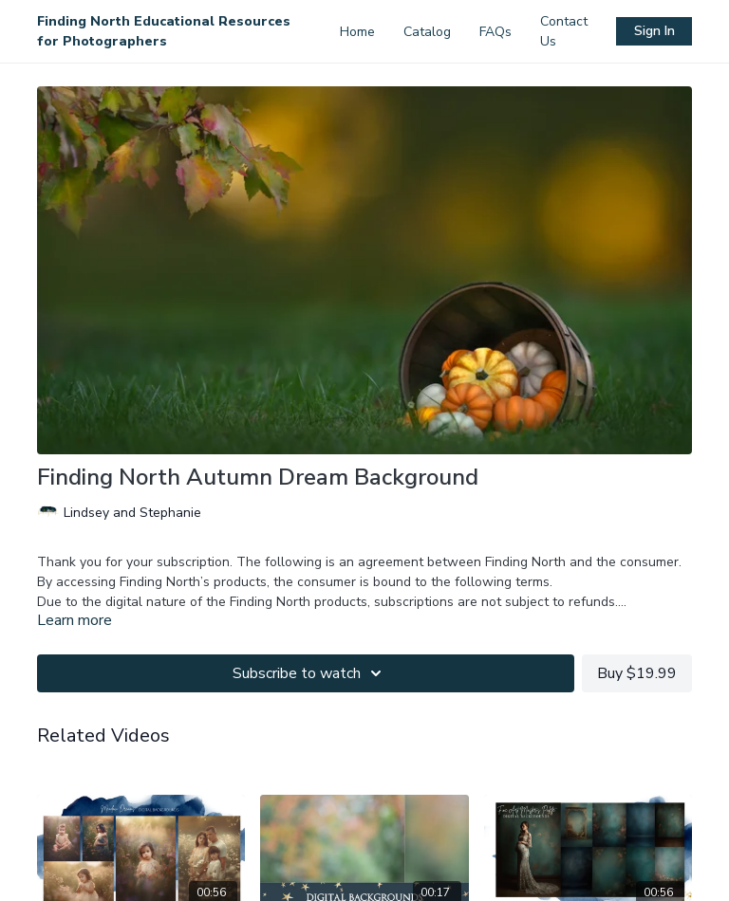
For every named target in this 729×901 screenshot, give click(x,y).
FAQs (495, 32)
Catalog (427, 32)
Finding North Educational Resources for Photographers (163, 31)
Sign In (654, 31)
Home (357, 32)
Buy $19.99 (637, 673)
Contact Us (564, 31)
